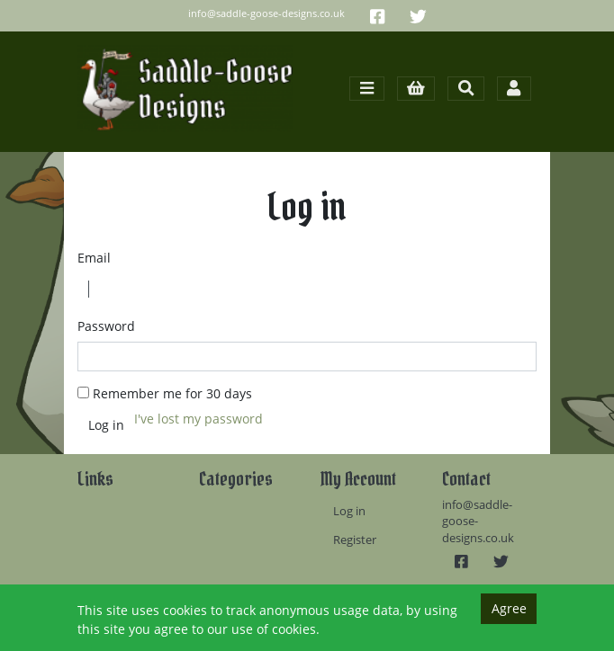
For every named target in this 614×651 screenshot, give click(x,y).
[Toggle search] (465, 88)
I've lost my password (198, 418)
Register (354, 540)
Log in (349, 511)
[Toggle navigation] (366, 88)
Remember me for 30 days (172, 393)
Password (106, 325)
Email (94, 257)
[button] (416, 88)
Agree (509, 608)
